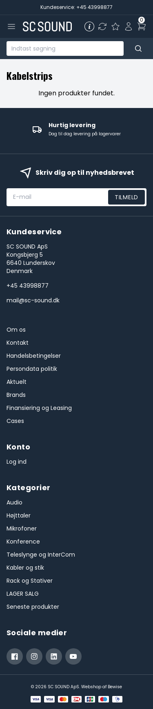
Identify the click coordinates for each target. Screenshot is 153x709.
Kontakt (18, 343)
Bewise (115, 687)
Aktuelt (17, 382)
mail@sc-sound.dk (33, 300)
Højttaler (19, 515)
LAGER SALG (23, 594)
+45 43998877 (28, 286)
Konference (23, 541)
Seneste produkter (33, 607)
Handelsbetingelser (34, 356)
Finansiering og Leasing (39, 408)
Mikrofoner (22, 528)
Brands (16, 395)
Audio (14, 502)
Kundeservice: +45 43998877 (76, 7)
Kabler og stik (25, 568)
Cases (15, 421)
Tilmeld (126, 197)
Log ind (17, 462)
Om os (16, 330)
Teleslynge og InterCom (41, 554)
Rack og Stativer (30, 581)
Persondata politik (32, 369)
